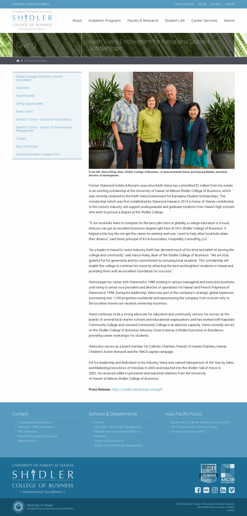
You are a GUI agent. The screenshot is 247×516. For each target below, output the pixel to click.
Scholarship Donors (35, 60)
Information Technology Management (117, 427)
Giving (202, 4)
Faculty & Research (142, 20)
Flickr (206, 490)
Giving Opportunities (29, 103)
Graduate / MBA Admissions (36, 427)
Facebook (198, 490)
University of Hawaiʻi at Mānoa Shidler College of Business (32, 20)
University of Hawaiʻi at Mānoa (30, 4)
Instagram (215, 490)
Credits (231, 510)
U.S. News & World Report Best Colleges (208, 473)
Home (18, 60)
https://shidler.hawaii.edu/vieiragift (137, 389)
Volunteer (22, 88)
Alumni (229, 20)
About (77, 20)
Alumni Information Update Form (38, 154)
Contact (216, 4)
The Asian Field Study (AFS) (188, 431)
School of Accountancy (109, 440)
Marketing (100, 436)
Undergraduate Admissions (35, 422)
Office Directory (27, 440)
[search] (230, 4)
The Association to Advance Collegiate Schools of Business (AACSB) (228, 473)
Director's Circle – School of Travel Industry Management (44, 129)
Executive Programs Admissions (37, 436)
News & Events (184, 4)
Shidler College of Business (43, 478)
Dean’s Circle (24, 111)
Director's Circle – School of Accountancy (43, 119)
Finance (99, 422)
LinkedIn (223, 490)
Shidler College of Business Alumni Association (39, 78)
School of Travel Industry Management (118, 445)
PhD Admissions (28, 431)
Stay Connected (26, 146)
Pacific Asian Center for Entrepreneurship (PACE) (201, 422)
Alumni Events (25, 95)
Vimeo (232, 490)
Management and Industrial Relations (117, 431)
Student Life (175, 20)
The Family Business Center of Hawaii (194, 427)
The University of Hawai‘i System (18, 507)
